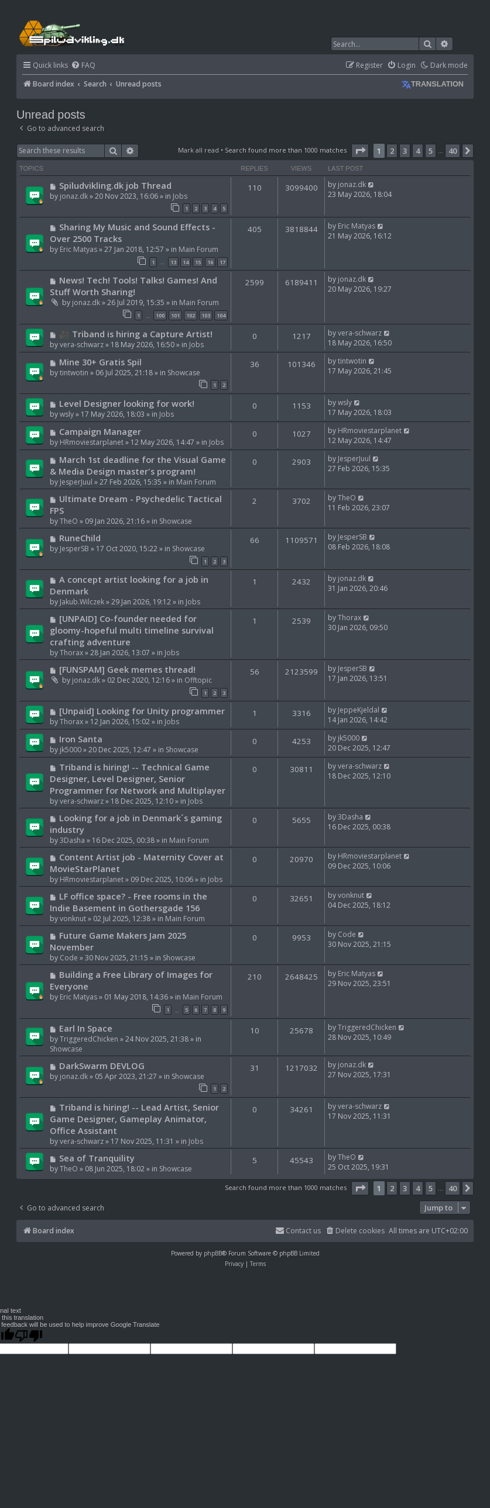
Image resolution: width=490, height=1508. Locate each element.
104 (221, 315)
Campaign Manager (100, 431)
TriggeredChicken (89, 1039)
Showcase (183, 373)
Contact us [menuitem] (298, 1231)
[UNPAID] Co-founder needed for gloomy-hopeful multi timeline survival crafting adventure (132, 630)
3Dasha (72, 840)
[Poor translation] (29, 1335)
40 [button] (452, 151)
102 (190, 315)
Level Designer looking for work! (126, 403)
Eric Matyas (78, 249)
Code (69, 958)
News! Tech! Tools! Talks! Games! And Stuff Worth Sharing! (133, 286)
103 (205, 315)
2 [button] (392, 151)
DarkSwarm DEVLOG (102, 1065)
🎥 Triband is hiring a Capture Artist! (136, 334)
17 (222, 262)
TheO (69, 521)
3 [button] (405, 151)
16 (210, 262)
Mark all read (198, 150)
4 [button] (418, 151)
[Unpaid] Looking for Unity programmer (142, 711)
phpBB (213, 1253)
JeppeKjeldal (358, 710)
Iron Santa (80, 739)
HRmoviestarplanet (92, 442)
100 (160, 315)
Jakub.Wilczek (82, 602)
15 (198, 262)
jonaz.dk (74, 196)
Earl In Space (85, 1028)
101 (175, 315)
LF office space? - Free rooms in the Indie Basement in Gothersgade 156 (128, 902)
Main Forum (198, 249)
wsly (67, 414)
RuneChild (80, 538)
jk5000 (70, 750)
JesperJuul (76, 482)
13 (173, 262)
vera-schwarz (82, 345)
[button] (360, 151)
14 (186, 262)
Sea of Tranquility (97, 1158)
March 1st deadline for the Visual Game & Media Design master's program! (138, 465)
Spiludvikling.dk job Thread (115, 185)
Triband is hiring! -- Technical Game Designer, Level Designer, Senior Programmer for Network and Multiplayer (137, 778)
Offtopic (198, 680)
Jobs (180, 196)
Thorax (71, 653)
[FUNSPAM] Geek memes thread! (127, 669)
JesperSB (74, 549)
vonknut (73, 919)
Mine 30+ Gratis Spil (100, 362)
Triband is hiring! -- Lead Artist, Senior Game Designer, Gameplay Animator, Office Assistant (134, 1118)
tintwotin (74, 373)
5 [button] (431, 151)
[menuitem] (83, 66)
